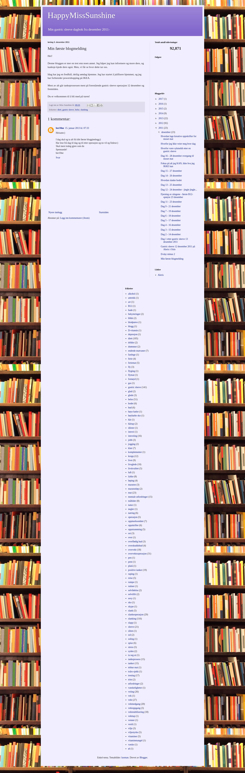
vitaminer (132, 736)
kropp (131, 456)
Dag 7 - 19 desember (171, 211)
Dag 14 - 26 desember (171, 175)
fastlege (132, 354)
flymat (131, 375)
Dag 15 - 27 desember (171, 171)
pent (130, 562)
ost (129, 533)
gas (129, 383)
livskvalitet (133, 468)
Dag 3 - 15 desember (171, 229)
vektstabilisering (136, 712)
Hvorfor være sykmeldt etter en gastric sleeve (176, 150)
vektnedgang (134, 704)
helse (77, 110)
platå (130, 566)
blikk (130, 318)
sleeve (131, 627)
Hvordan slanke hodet (171, 180)
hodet (130, 403)
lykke (130, 476)
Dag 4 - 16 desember (171, 225)
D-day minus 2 (168, 254)
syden (131, 651)
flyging (131, 371)
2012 (161, 123)
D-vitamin (133, 330)
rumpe (131, 582)
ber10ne (60, 128)
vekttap (131, 716)
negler (131, 509)
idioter (131, 428)
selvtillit (132, 594)
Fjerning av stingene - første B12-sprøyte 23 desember (177, 195)
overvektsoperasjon (137, 553)
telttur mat (133, 667)
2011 (161, 128)
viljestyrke (133, 732)
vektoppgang (134, 708)
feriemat (132, 363)
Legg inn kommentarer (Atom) (74, 218)
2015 (161, 108)
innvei (131, 432)
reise (130, 578)
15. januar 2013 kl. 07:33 (77, 128)
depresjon (132, 334)
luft (129, 472)
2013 (161, 118)
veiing (131, 691)
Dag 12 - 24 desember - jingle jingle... (179, 189)
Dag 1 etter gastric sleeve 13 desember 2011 (174, 240)
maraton (132, 484)
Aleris (161, 275)
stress (130, 647)
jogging (131, 444)
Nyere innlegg (55, 212)
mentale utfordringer (138, 497)
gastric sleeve (68, 110)
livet (130, 460)
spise (130, 643)
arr (129, 302)
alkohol (131, 293)
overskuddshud (135, 545)
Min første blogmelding (172, 258)
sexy (130, 598)
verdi (130, 724)
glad (130, 391)
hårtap (131, 424)
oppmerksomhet (135, 521)
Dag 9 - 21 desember (171, 206)
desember (166, 132)
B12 (130, 306)
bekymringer (134, 314)
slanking (84, 110)
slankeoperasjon (135, 614)
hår (129, 419)
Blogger (143, 757)
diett (59, 110)
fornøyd (132, 379)
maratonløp (133, 489)
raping (131, 574)
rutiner (131, 586)
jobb (130, 440)
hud (130, 407)
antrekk (131, 298)
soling (131, 639)
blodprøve (133, 322)
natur (130, 505)
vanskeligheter (135, 687)
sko (129, 602)
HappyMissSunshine (81, 15)
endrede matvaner (136, 350)
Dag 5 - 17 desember (171, 220)
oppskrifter (133, 525)
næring (131, 513)
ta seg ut (132, 655)
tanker (131, 663)
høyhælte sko (134, 415)
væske (131, 744)
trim (130, 679)
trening (131, 675)
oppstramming (135, 529)
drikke (131, 342)
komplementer (135, 452)
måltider (132, 501)
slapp (130, 622)
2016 (161, 104)
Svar (58, 157)
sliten (130, 631)
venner (131, 720)
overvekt (132, 549)
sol (129, 635)
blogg (131, 326)
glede (130, 395)
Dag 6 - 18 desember (171, 215)
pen (130, 557)
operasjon (132, 517)
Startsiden (104, 212)
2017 (161, 99)
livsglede (132, 464)
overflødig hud (135, 541)
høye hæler (133, 411)
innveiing (132, 436)
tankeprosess (134, 659)
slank (130, 610)
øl (129, 748)
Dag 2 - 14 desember (171, 234)
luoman (125, 757)
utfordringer (134, 683)
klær (130, 448)
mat (130, 492)
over (130, 537)
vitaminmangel (135, 740)
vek (130, 696)
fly (129, 367)
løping (131, 480)
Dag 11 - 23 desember (171, 202)
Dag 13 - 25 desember (171, 185)
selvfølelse (133, 590)
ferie (130, 358)
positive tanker (135, 570)
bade (130, 310)
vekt (130, 700)
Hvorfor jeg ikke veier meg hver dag (178, 143)
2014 (161, 113)
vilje (130, 728)
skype (131, 606)
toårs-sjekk (133, 671)
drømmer (132, 346)
